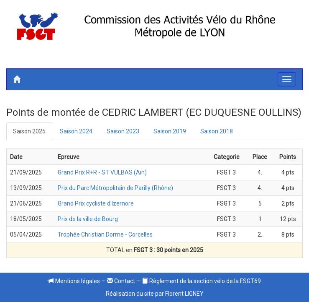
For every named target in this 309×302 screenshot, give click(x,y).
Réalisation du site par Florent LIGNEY (155, 293)
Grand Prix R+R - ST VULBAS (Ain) (102, 172)
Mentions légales (74, 281)
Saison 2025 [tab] (29, 131)
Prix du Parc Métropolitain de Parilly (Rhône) (115, 188)
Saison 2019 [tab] (169, 131)
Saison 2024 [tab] (76, 131)
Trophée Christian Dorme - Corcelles (105, 234)
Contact (121, 281)
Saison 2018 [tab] (216, 131)
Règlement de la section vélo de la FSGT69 (201, 281)
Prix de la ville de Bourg (88, 219)
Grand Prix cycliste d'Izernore (96, 203)
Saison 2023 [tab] (123, 131)
